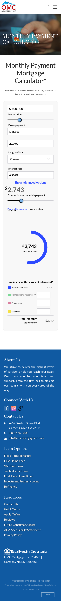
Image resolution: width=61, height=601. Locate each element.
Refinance (10, 486)
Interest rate (15, 168)
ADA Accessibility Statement (22, 530)
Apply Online (12, 514)
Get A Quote (12, 509)
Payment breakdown (17, 209)
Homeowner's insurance (22, 295)
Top (48, 595)
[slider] (20, 120)
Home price (14, 114)
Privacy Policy (13, 535)
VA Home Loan (13, 466)
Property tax (17, 303)
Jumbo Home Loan (16, 471)
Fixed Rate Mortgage (17, 455)
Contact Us (11, 504)
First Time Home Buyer (19, 476)
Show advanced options (30, 182)
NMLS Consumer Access (19, 524)
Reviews (9, 519)
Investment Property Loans (21, 481)
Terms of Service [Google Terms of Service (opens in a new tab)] (28, 589)
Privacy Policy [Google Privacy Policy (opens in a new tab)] (48, 585)
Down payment (16, 125)
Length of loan (16, 152)
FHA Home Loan (14, 461)
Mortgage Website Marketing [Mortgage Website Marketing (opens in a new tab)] (30, 580)
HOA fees (16, 311)
